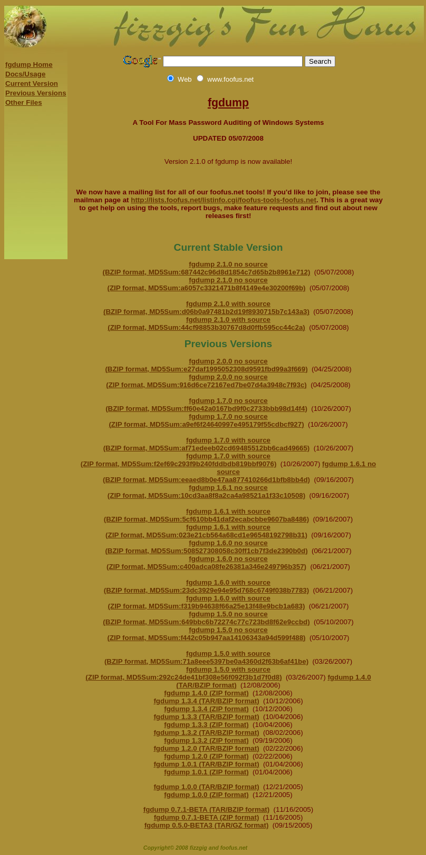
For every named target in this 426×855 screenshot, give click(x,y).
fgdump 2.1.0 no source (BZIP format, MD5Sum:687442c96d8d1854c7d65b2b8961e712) (207, 268)
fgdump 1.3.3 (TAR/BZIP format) (206, 717)
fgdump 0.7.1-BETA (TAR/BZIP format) (206, 809)
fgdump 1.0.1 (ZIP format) (206, 772)
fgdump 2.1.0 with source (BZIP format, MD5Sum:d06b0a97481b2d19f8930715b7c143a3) (206, 308)
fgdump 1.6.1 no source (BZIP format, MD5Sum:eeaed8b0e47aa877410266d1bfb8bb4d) (239, 472)
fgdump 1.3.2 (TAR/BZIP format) (206, 732)
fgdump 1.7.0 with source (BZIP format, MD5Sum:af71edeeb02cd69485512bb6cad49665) (206, 444)
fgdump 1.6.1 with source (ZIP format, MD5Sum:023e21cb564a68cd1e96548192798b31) (206, 531)
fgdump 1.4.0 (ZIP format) (206, 693)
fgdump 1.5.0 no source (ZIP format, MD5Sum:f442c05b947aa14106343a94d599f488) (206, 634)
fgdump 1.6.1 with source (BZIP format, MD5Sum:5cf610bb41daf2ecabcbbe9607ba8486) (206, 515)
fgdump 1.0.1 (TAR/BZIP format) (206, 764)
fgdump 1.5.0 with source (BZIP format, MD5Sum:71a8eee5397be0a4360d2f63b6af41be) (206, 657)
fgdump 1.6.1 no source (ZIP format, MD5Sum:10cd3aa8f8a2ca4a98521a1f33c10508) (206, 491)
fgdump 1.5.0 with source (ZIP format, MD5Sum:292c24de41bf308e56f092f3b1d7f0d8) (183, 673)
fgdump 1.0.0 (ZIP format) (206, 795)
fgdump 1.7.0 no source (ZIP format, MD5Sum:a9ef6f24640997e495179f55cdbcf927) (206, 420)
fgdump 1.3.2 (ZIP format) (206, 740)
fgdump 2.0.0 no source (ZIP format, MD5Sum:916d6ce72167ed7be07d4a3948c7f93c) (206, 381)
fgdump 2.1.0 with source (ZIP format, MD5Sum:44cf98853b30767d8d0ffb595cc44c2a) (206, 323)
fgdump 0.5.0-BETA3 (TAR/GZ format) (206, 825)
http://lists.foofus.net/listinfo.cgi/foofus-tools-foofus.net (223, 200)
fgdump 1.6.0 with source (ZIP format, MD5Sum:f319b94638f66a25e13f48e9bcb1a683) (206, 602)
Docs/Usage (25, 74)
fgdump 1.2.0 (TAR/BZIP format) (206, 748)
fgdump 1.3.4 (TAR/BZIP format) (206, 701)
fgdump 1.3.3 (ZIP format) (206, 725)
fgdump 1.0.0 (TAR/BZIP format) (206, 787)
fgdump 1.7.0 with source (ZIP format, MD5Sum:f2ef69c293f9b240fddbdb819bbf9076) (179, 460)
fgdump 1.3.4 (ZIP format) (206, 709)
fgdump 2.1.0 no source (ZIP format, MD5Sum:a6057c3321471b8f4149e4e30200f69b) (206, 284)
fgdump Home (29, 64)
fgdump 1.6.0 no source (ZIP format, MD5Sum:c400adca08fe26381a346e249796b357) (206, 563)
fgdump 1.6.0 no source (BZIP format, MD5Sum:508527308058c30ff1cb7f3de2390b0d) (206, 547)
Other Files (23, 102)
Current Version (31, 83)
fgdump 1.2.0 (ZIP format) (206, 756)
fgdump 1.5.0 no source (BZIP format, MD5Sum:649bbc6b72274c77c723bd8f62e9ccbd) (206, 618)
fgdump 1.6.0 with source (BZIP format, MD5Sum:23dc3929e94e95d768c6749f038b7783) (206, 586)
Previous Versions (35, 93)
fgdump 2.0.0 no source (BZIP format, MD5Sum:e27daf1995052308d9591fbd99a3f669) (206, 365)
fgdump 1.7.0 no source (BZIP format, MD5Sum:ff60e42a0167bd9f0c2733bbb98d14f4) (206, 404)
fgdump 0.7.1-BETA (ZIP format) (206, 817)
